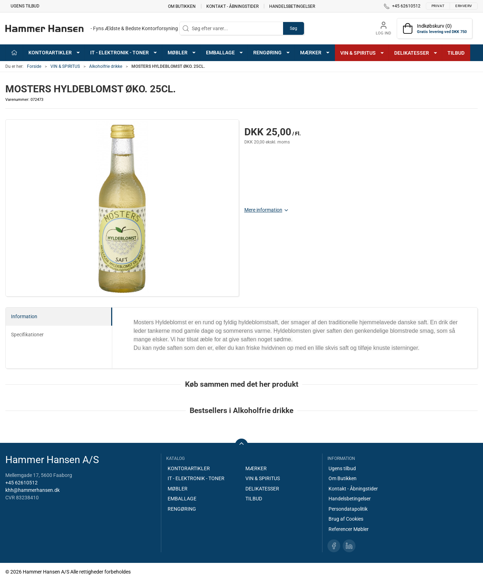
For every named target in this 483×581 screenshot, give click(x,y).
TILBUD (456, 53)
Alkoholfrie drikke (105, 66)
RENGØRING (182, 509)
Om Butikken (182, 6)
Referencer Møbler (349, 529)
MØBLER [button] (182, 52)
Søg (293, 28)
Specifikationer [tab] (27, 334)
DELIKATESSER (262, 489)
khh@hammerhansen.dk (32, 490)
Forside (34, 66)
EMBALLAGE (182, 498)
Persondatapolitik (348, 509)
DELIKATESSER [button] (416, 53)
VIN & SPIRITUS (65, 66)
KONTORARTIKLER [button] (54, 52)
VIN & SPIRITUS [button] (362, 53)
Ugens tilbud (25, 6)
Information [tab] (24, 316)
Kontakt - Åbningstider (232, 6)
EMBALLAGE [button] (225, 52)
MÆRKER (256, 468)
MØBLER (178, 489)
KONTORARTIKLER (189, 468)
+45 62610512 (21, 482)
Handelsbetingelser (292, 6)
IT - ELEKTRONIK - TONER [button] (124, 52)
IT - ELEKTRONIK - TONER (196, 478)
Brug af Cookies (346, 519)
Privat (438, 6)
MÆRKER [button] (315, 52)
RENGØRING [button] (272, 52)
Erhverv (463, 6)
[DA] (91, 28)
